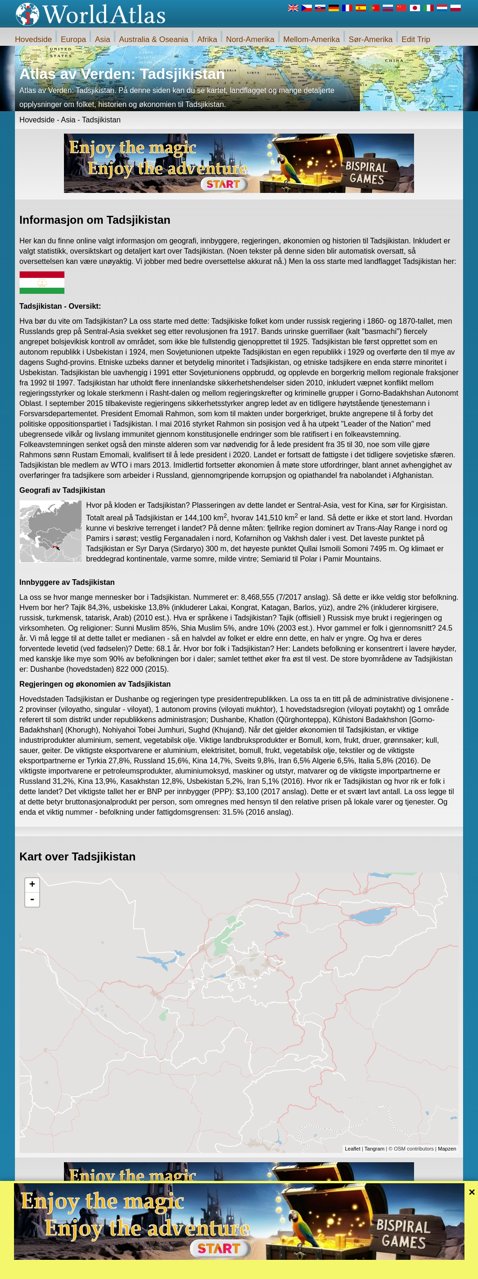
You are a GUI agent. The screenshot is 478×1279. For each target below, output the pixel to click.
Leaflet (352, 1148)
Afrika (207, 39)
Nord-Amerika (250, 39)
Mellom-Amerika (311, 39)
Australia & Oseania (153, 39)
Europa (73, 39)
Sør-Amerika (371, 39)
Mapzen (447, 1148)
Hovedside (33, 39)
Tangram (375, 1148)
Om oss (201, 1269)
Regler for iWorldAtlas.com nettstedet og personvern (281, 1269)
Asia (102, 39)
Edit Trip (415, 39)
